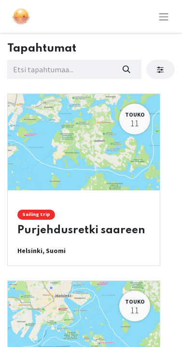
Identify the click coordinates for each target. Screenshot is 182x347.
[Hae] (126, 69)
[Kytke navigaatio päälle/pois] (164, 16)
